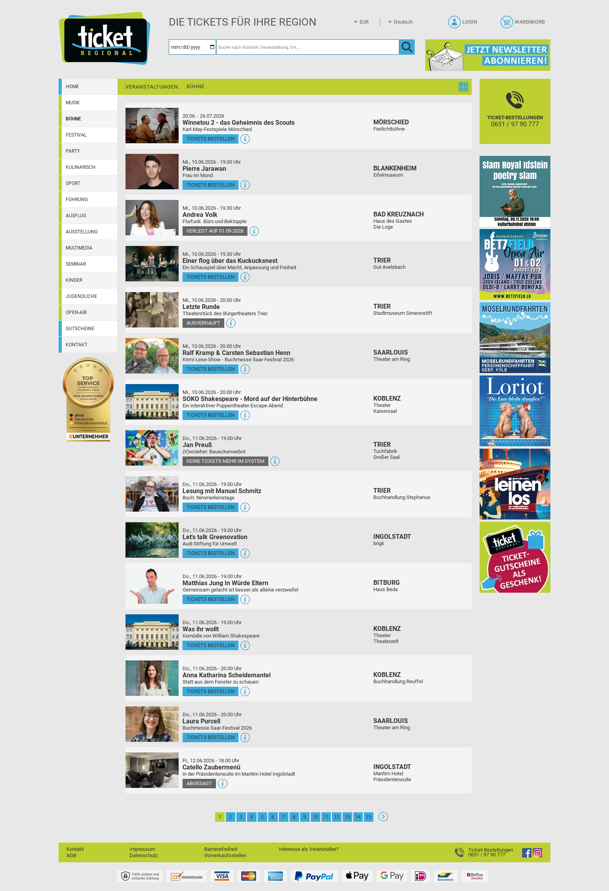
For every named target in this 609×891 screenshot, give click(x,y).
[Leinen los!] (515, 484)
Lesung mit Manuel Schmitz (222, 491)
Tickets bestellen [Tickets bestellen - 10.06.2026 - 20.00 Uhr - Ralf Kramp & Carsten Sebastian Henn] (210, 369)
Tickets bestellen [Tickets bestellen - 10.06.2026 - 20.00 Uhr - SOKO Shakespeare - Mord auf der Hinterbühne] (210, 415)
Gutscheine (80, 328)
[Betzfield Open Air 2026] (515, 264)
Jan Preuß (197, 445)
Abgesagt (199, 783)
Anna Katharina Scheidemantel (227, 675)
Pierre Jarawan (204, 168)
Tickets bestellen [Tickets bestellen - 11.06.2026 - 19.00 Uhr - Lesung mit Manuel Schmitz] (210, 507)
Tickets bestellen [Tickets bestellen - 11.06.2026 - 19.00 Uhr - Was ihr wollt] (210, 645)
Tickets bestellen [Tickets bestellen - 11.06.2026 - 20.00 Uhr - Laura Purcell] (210, 737)
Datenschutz (143, 855)
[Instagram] (537, 856)
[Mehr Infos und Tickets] (152, 125)
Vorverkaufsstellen (225, 855)
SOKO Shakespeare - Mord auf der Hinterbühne (250, 399)
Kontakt (76, 345)
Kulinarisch (81, 167)
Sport (73, 183)
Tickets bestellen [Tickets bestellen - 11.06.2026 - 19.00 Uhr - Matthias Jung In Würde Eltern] (210, 599)
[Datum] (192, 47)
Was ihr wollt (201, 629)
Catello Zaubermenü (211, 767)
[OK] (407, 47)
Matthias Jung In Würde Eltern (225, 583)
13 (347, 817)
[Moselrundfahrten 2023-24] (515, 337)
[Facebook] (526, 856)
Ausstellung (82, 232)
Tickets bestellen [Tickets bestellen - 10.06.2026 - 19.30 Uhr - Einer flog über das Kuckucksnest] (210, 277)
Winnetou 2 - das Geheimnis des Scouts (239, 122)
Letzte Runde (201, 307)
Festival (76, 135)
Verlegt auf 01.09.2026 (215, 231)
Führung (77, 199)
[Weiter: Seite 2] (383, 820)
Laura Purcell (201, 721)
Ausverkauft (203, 323)
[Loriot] (515, 411)
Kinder (74, 280)
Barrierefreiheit (220, 849)
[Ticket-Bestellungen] (515, 118)
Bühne (73, 119)
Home (72, 86)
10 (315, 817)
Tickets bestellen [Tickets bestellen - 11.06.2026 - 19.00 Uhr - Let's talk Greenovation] (210, 553)
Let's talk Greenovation (215, 537)
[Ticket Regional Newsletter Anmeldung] (487, 55)
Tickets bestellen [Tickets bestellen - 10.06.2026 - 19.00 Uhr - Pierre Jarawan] (210, 185)
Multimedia (79, 248)
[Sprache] (405, 22)
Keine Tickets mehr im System (225, 461)
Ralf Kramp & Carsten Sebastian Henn (236, 353)
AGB (71, 855)
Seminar (76, 264)
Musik (73, 102)
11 (326, 817)
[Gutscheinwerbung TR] (515, 557)
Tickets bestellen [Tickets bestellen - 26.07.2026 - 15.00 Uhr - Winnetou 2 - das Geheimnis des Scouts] (210, 139)
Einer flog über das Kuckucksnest (230, 260)
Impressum (142, 849)
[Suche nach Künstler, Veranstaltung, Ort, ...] (307, 47)
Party (73, 151)
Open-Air (76, 312)
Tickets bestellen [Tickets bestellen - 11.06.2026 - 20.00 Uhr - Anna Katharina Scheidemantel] (210, 691)
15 (368, 817)
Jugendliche (81, 296)
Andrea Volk (200, 214)
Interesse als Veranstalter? (309, 849)
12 (337, 817)
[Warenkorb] (523, 24)
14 (358, 817)
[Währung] (371, 22)
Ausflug (76, 215)
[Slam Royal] (515, 191)
